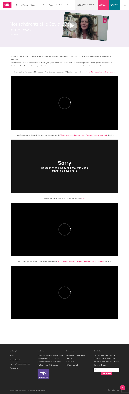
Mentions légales (40, 390)
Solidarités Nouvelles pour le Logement (100, 72)
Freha (83, 198)
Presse (12, 356)
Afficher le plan (71, 365)
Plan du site (14, 368)
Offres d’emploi (15, 360)
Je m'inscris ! (106, 373)
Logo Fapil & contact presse (20, 364)
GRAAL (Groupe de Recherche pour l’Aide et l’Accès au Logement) (83, 135)
